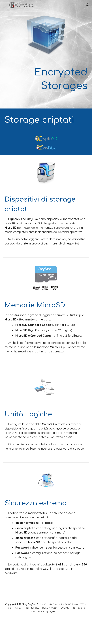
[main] (46, 79)
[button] (4, 5)
